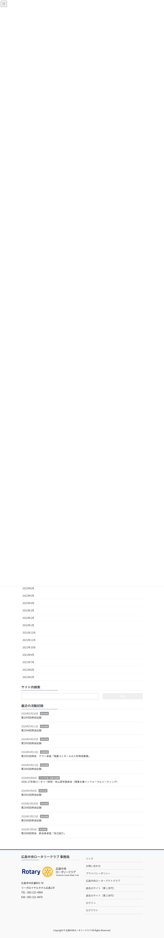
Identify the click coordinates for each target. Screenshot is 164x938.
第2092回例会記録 (31, 769)
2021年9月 (28, 654)
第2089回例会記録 (31, 820)
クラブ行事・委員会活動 (49, 778)
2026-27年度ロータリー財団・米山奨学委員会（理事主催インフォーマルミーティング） (70, 781)
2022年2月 (28, 618)
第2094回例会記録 (31, 730)
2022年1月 (28, 625)
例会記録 (44, 713)
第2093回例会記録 (31, 743)
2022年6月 (28, 588)
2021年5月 (28, 677)
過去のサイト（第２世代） (101, 895)
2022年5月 (28, 595)
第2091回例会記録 (31, 794)
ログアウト (92, 910)
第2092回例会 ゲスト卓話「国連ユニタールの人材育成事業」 (56, 756)
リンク (89, 858)
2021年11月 (29, 640)
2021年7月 (28, 662)
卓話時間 (44, 752)
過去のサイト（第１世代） (101, 888)
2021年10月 (29, 647)
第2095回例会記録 (31, 717)
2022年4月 (28, 603)
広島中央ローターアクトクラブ (103, 880)
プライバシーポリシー (98, 873)
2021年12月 (29, 632)
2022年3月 (28, 610)
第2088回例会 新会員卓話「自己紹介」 (43, 833)
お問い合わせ (93, 866)
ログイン (91, 903)
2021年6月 (28, 669)
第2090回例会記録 (31, 807)
